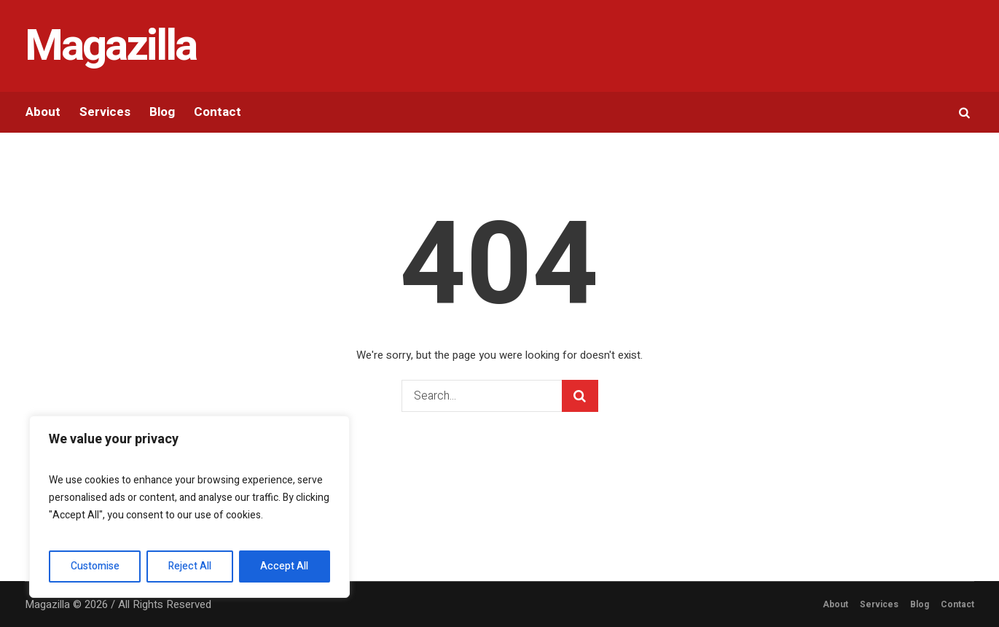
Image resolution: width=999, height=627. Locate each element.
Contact (957, 604)
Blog (919, 604)
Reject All (189, 566)
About (835, 604)
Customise (95, 566)
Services (879, 604)
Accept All (284, 566)
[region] (189, 507)
